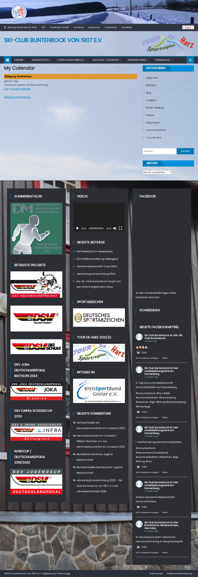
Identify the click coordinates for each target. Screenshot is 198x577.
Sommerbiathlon (156, 130)
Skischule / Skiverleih (105, 60)
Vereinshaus (162, 60)
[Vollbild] (120, 228)
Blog (148, 92)
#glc (152, 402)
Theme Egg (63, 573)
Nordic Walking (155, 107)
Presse (150, 115)
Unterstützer (111, 27)
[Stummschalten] (115, 228)
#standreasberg (176, 402)
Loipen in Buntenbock (70, 60)
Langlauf (151, 100)
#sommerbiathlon (147, 397)
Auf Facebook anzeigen (147, 358)
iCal (6, 89)
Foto (141, 352)
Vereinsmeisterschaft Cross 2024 (97, 266)
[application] (99, 217)
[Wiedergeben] (77, 228)
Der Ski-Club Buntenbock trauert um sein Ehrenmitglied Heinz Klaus (99, 284)
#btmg (160, 402)
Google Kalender (21, 89)
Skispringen (153, 122)
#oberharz (142, 402)
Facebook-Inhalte (59, 27)
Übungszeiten (40, 60)
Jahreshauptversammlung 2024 (96, 274)
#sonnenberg (167, 397)
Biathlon (151, 85)
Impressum (94, 27)
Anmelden (126, 27)
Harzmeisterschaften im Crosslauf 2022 (101, 428)
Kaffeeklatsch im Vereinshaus (95, 251)
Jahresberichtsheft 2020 (91, 491)
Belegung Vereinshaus (17, 97)
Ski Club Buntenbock (156, 335)
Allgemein (152, 78)
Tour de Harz (153, 137)
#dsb (166, 393)
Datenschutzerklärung (179, 573)
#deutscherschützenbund (152, 452)
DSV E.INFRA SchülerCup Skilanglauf (97, 259)
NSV (44, 27)
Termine (18, 60)
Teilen (165, 358)
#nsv (159, 393)
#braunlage (143, 406)
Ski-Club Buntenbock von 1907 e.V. (53, 40)
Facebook (78, 27)
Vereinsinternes (136, 60)
